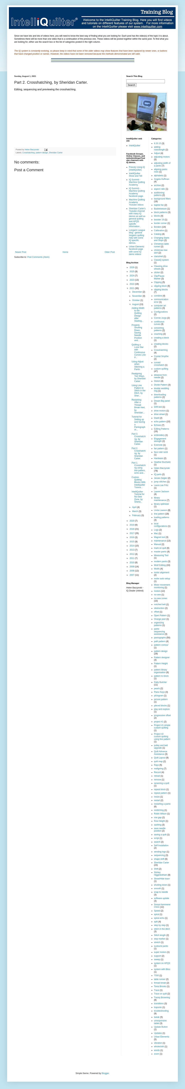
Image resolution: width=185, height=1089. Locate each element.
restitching (159, 810)
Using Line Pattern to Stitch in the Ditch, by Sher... (139, 390)
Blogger (105, 1073)
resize (157, 797)
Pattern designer (162, 657)
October (136, 300)
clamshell (158, 256)
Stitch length (160, 935)
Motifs (157, 569)
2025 (132, 271)
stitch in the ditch (162, 929)
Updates (158, 1033)
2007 (132, 575)
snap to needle (161, 892)
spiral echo (159, 918)
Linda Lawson (160, 510)
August (135, 304)
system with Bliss (162, 969)
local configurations (160, 524)
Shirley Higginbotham (160, 873)
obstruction (159, 608)
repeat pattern (160, 793)
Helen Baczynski (162, 468)
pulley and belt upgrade (161, 746)
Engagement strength (160, 439)
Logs (156, 530)
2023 (132, 280)
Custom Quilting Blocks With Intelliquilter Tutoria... (139, 482)
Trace (156, 990)
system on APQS (162, 963)
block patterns (160, 212)
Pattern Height (161, 663)
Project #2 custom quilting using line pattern (162, 736)
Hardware (158, 458)
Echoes (157, 425)
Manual (157, 544)
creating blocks (161, 344)
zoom (156, 1054)
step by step (160, 925)
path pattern (159, 641)
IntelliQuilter (134, 145)
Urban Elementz (161, 1036)
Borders (158, 227)
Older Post (110, 252)
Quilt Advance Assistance (160, 752)
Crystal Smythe (161, 356)
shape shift (159, 859)
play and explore (162, 709)
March (135, 511)
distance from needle (160, 376)
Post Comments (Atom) (38, 257)
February (136, 515)
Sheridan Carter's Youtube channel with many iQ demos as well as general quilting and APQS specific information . (137, 217)
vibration (158, 1043)
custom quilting (161, 369)
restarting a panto (162, 804)
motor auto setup (162, 578)
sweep (157, 959)
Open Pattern (160, 615)
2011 (132, 558)
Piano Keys (159, 692)
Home (65, 252)
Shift (156, 869)
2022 (132, 284)
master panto (160, 551)
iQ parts (158, 474)
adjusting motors (162, 157)
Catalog (157, 234)
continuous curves (159, 322)
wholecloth (159, 1046)
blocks (157, 216)
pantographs (160, 637)
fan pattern (159, 448)
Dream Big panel (162, 401)
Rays (156, 765)
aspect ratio (159, 189)
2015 (132, 541)
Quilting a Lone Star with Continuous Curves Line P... (139, 351)
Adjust (157, 153)
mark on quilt (160, 548)
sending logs (160, 851)
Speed (157, 911)
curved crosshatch (159, 363)
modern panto (160, 561)
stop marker (159, 939)
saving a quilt (160, 834)
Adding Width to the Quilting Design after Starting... (138, 314)
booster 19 (159, 219)
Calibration (159, 230)
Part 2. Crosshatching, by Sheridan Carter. (139, 453)
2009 (132, 566)
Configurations (161, 312)
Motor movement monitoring (162, 586)
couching (158, 334)
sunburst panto (161, 946)
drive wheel (159, 414)
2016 (132, 537)
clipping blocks (161, 289)
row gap (158, 817)
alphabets (158, 175)
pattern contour (161, 645)
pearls (157, 688)
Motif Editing (160, 565)
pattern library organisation (160, 670)
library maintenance (160, 499)
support (157, 956)
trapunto (158, 1007)
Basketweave (160, 208)
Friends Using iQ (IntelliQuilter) (137, 168)
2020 (132, 521)
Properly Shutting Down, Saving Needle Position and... (137, 333)
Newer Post (20, 252)
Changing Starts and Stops (161, 239)
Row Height (159, 821)
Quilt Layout (159, 757)
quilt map (158, 761)
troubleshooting (161, 1011)
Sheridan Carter (55, 152)
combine (158, 296)
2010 (132, 562)
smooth (157, 888)
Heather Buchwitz (162, 462)
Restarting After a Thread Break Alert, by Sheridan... (138, 406)
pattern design (42, 152)
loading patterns (161, 517)
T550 (156, 975)
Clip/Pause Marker (159, 277)
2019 (132, 525)
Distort (157, 381)
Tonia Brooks (160, 986)
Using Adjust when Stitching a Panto (138, 365)
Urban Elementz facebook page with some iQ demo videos (136, 250)
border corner (160, 223)
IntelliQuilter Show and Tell (135, 174)
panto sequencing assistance (159, 631)
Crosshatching (28, 152)
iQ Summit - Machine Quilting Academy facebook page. (137, 192)
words (157, 1050)
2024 (132, 275)
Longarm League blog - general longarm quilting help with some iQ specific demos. (137, 236)
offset (156, 612)
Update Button (161, 1027)
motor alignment (161, 572)
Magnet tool (159, 537)
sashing (157, 825)
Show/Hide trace (162, 878)
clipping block (160, 286)
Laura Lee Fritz (161, 485)
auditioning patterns (159, 193)
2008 (132, 570)
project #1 (158, 721)
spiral (156, 914)
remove (157, 779)
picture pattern (161, 699)
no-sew (157, 594)
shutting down (160, 885)
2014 (132, 545)
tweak (157, 1017)
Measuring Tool (161, 555)
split (156, 921)
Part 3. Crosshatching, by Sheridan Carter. (139, 439)
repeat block (160, 789)
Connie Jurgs (160, 318)
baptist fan (159, 205)
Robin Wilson (160, 813)
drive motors (160, 410)
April (134, 507)
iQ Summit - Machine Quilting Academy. (137, 182)
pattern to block (161, 676)
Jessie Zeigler (160, 478)
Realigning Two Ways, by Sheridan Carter (139, 377)
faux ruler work (161, 452)
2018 (132, 529)
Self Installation (161, 845)
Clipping (158, 282)
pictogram (158, 695)
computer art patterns (160, 306)
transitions (159, 1003)
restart (157, 800)
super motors (160, 952)
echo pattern (160, 421)
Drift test (158, 407)
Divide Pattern (160, 385)
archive (157, 185)
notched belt (160, 604)
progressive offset (162, 715)
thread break (160, 983)
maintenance (160, 541)
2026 (132, 267)
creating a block (161, 337)
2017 (132, 533)
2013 (132, 550)
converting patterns (159, 329)
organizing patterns (159, 623)
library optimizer (161, 504)
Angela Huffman (161, 179)
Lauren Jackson (161, 491)
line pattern (159, 514)
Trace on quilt (160, 993)
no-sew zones (160, 598)
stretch (157, 942)
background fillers (162, 198)
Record (157, 772)
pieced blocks (160, 705)
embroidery (159, 435)
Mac (156, 533)
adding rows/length (159, 148)
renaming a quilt (161, 783)
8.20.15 (157, 143)
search (157, 842)
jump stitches (160, 481)
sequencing (159, 855)
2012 (132, 554)
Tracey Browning (162, 997)
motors (157, 591)
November (137, 296)
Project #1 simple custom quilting (162, 726)
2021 (132, 288)
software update (161, 898)
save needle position (160, 829)
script (156, 838)
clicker (157, 272)
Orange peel (160, 619)
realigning (158, 768)
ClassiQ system (161, 260)
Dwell (156, 418)
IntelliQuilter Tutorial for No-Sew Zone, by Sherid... (138, 496)
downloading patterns (160, 395)
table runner (159, 979)
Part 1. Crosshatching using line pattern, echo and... (139, 468)
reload (157, 776)
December (137, 292)
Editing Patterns (161, 429)
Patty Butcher (160, 682)
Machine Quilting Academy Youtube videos (137, 202)
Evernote (158, 445)
